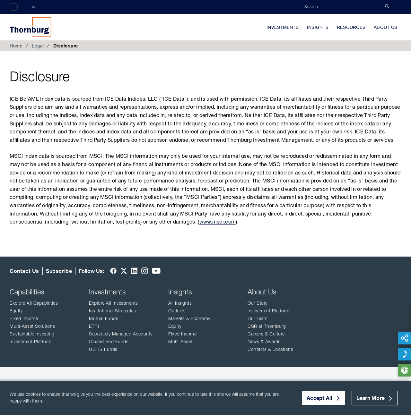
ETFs (94, 326)
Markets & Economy (189, 318)
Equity (16, 311)
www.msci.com (217, 221)
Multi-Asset (180, 341)
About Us (385, 27)
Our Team (257, 318)
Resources (351, 27)
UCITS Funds (103, 349)
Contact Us (24, 271)
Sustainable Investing (32, 334)
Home (16, 46)
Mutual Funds (103, 318)
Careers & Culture (266, 334)
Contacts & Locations (270, 349)
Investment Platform (31, 341)
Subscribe (59, 271)
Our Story (257, 303)
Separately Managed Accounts (121, 334)
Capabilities (27, 292)
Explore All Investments (113, 303)
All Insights (180, 303)
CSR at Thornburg (267, 326)
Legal (38, 46)
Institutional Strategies (112, 311)
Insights (317, 27)
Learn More (370, 398)
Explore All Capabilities (34, 303)
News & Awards (264, 341)
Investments (283, 27)
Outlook (176, 311)
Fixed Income (24, 318)
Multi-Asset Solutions (32, 326)
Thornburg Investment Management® (30, 27)
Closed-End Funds (108, 341)
